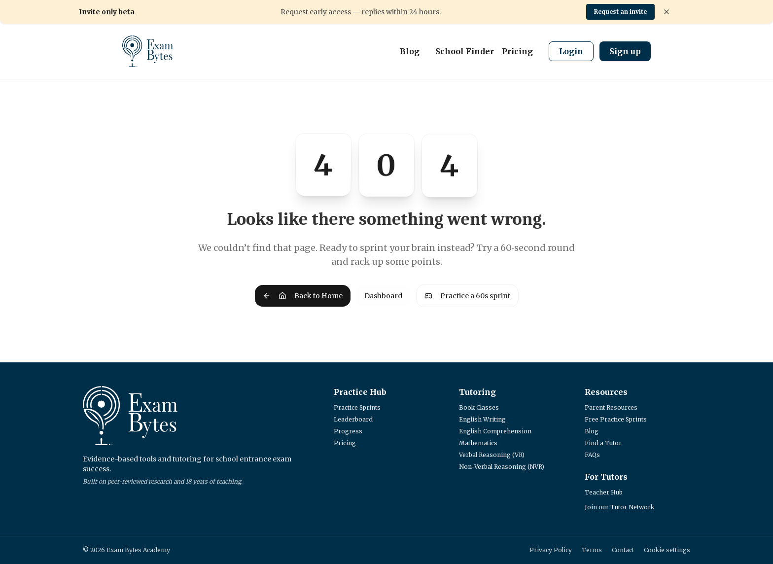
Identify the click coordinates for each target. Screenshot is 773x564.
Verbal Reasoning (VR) (492, 454)
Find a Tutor (603, 443)
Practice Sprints (357, 407)
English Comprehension (495, 431)
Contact (623, 550)
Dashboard (383, 295)
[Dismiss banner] (666, 12)
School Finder (464, 51)
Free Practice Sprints (616, 419)
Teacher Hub (604, 492)
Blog (410, 51)
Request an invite (620, 11)
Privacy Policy (550, 550)
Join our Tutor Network (619, 507)
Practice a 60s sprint (467, 295)
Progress (348, 431)
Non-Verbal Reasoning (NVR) (501, 466)
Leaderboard (353, 419)
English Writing (482, 419)
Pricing (517, 51)
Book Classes (479, 407)
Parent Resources (611, 407)
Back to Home (303, 295)
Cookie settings (667, 550)
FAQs (592, 454)
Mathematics (478, 443)
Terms (592, 550)
